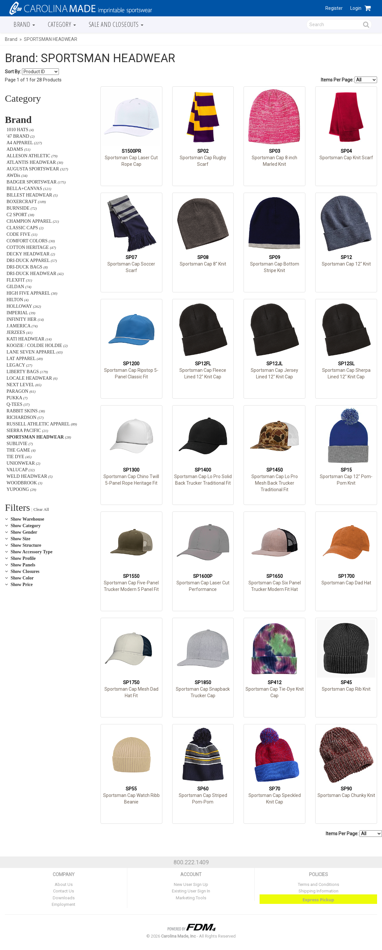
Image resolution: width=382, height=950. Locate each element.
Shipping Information (318, 891)
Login (355, 8)
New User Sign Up (191, 884)
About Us (64, 884)
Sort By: (13, 71)
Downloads (64, 897)
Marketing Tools (191, 897)
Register (334, 8)
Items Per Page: (349, 80)
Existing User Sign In (191, 891)
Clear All (41, 509)
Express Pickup (318, 900)
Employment (63, 904)
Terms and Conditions (318, 884)
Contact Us (63, 891)
